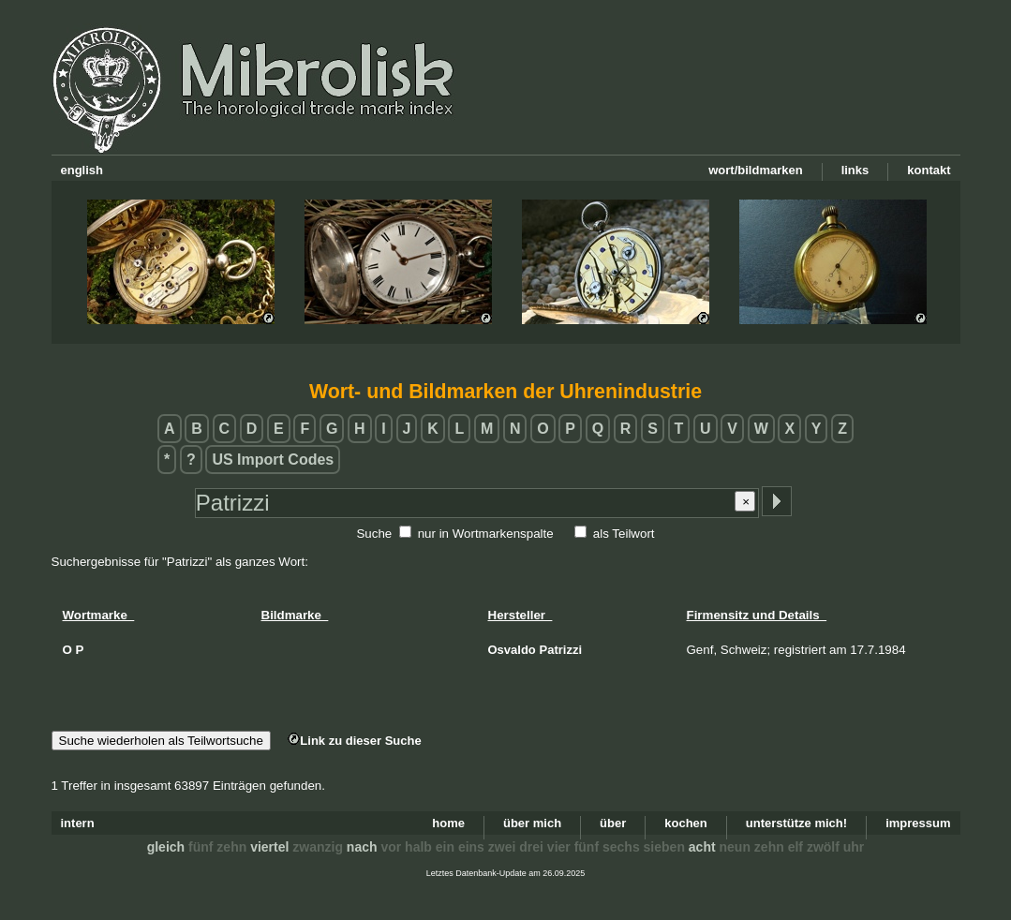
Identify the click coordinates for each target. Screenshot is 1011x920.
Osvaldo (512, 650)
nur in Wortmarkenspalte (486, 534)
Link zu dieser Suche (354, 741)
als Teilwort (624, 534)
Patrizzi (561, 650)
